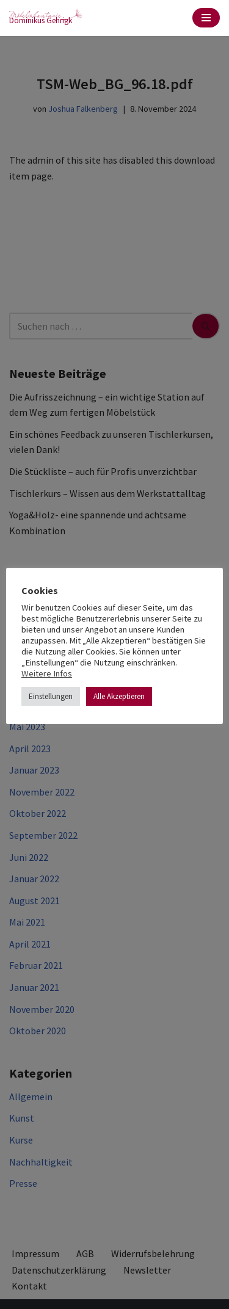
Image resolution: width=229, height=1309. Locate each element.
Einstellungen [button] (51, 696)
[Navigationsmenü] (206, 17)
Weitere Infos (46, 673)
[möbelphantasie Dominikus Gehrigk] (45, 18)
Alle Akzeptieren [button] (119, 696)
